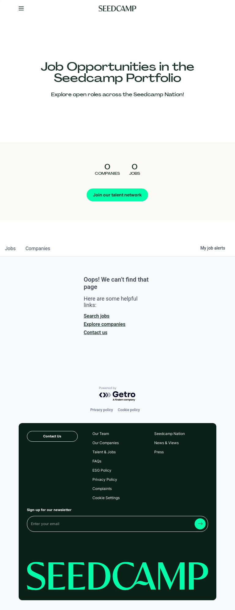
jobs (10, 248)
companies (37, 248)
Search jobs (97, 316)
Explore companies (104, 324)
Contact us (95, 332)
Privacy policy (101, 410)
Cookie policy (129, 410)
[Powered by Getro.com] (117, 394)
